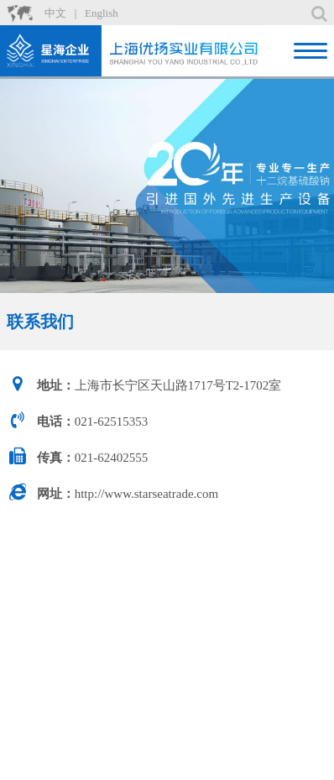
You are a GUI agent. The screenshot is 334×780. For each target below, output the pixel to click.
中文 (55, 13)
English (101, 13)
